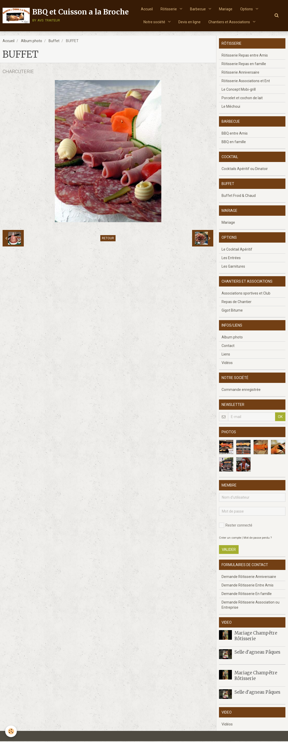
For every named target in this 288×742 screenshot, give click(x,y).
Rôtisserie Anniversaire (240, 73)
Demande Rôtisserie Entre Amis (248, 586)
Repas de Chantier (237, 302)
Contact (228, 346)
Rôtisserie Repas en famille (244, 65)
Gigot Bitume (232, 311)
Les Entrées (231, 259)
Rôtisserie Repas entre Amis (245, 56)
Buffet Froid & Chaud (239, 196)
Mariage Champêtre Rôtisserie (255, 636)
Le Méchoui (231, 107)
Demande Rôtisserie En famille (247, 594)
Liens (226, 355)
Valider (229, 550)
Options (247, 9)
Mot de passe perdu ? (258, 538)
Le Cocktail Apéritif (237, 250)
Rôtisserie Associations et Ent (246, 82)
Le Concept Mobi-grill (239, 90)
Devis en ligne (189, 22)
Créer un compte (230, 538)
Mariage (225, 9)
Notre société (154, 22)
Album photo (31, 42)
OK (280, 417)
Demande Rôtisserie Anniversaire (249, 577)
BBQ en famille (234, 143)
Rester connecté (235, 526)
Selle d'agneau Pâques (257, 653)
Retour (108, 239)
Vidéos (227, 363)
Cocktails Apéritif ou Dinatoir (245, 169)
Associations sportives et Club (246, 294)
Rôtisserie (169, 9)
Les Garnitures (233, 267)
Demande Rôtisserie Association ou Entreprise (250, 605)
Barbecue (198, 9)
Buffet (54, 42)
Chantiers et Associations (229, 22)
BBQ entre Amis (235, 134)
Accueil (147, 9)
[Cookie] (11, 731)
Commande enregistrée (241, 390)
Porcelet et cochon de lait (242, 99)
